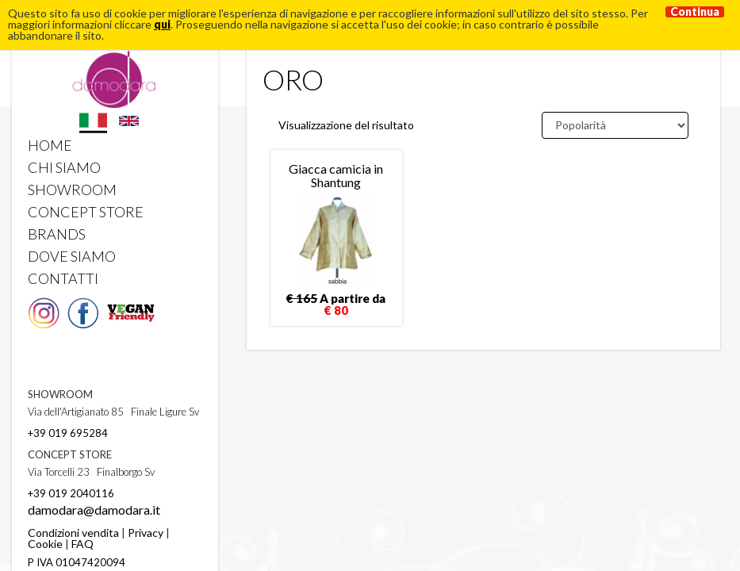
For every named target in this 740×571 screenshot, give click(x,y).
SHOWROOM (72, 189)
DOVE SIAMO (72, 256)
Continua (694, 11)
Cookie (45, 543)
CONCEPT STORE (86, 211)
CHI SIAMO (64, 167)
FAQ (82, 543)
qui (162, 24)
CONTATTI (63, 278)
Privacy (145, 532)
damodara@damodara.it (94, 509)
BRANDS (57, 234)
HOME (50, 145)
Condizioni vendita (73, 532)
